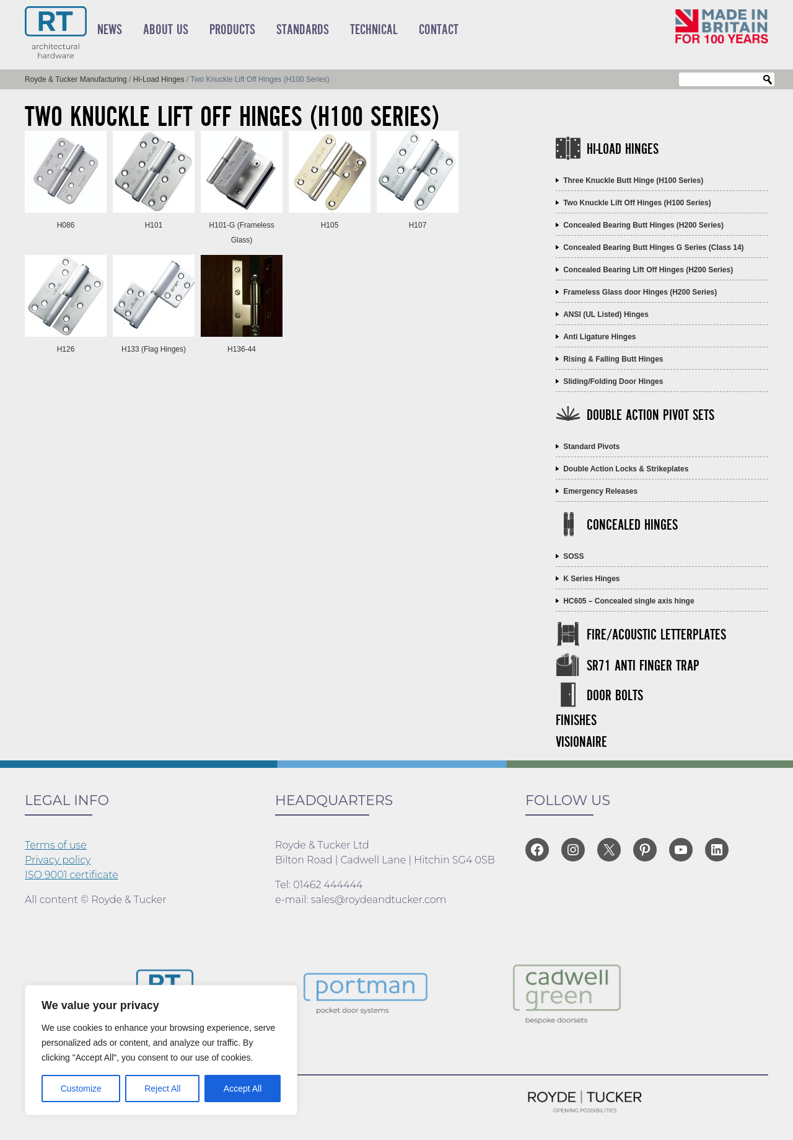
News (109, 30)
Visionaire (581, 742)
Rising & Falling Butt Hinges (613, 359)
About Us (165, 30)
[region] (161, 1050)
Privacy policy (58, 860)
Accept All (242, 1088)
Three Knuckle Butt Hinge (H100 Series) (633, 180)
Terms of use (56, 845)
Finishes (576, 721)
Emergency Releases (600, 491)
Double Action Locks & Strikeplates (625, 469)
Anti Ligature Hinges (599, 336)
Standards (302, 30)
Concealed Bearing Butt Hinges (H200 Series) (643, 225)
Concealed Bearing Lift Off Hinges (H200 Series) (648, 269)
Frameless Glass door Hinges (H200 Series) (640, 292)
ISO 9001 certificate (71, 875)
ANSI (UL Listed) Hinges (606, 314)
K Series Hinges (591, 578)
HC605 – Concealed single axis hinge (628, 601)
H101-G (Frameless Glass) (242, 225)
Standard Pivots (591, 446)
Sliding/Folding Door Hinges (613, 381)
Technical (374, 30)
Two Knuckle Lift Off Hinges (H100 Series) (637, 202)
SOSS (573, 556)
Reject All (162, 1088)
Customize (81, 1088)
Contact (438, 30)
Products (232, 30)
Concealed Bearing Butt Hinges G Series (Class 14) (653, 247)
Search (767, 80)
